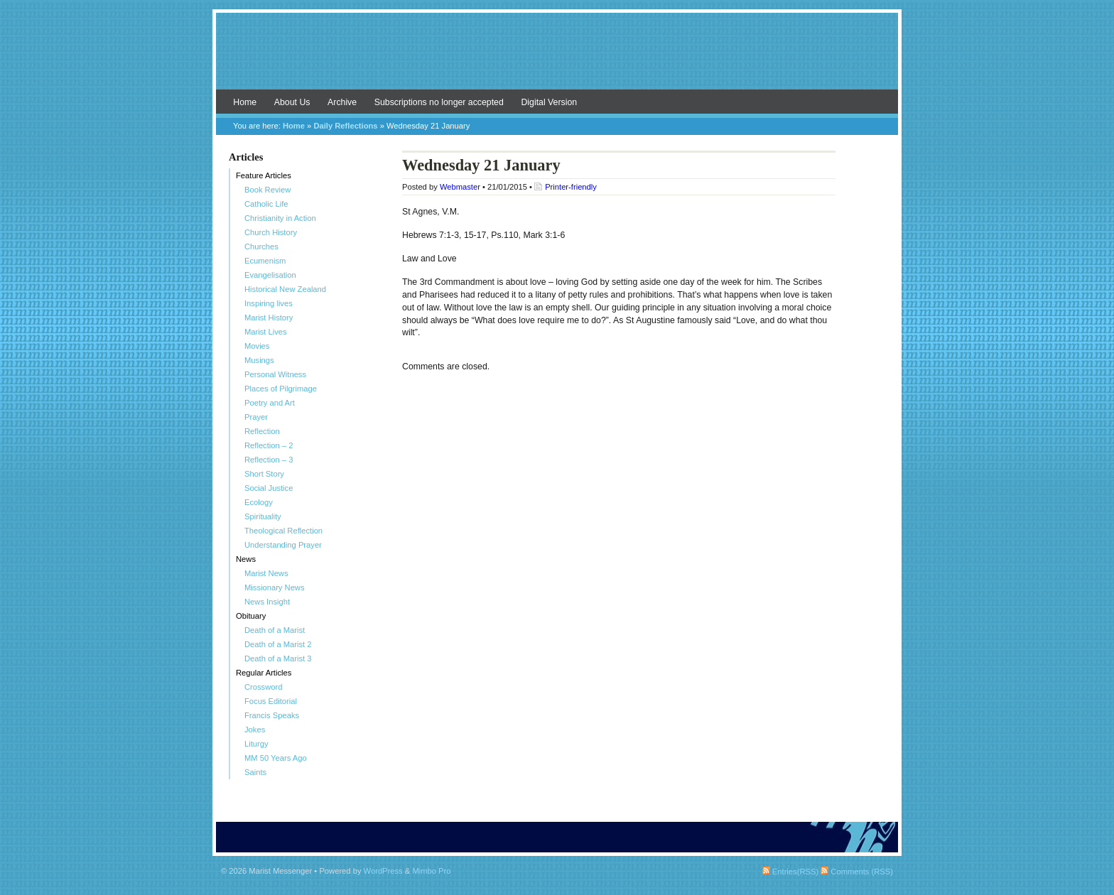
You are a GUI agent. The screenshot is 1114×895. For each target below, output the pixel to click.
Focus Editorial (270, 701)
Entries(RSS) (790, 871)
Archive (342, 102)
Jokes (254, 729)
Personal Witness (275, 374)
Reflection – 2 (268, 445)
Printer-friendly (571, 187)
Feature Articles (263, 175)
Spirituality (262, 516)
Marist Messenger (557, 58)
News (246, 559)
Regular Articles (263, 672)
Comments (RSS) (857, 871)
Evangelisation (270, 275)
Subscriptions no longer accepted (439, 102)
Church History (270, 232)
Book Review (267, 189)
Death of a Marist (274, 630)
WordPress (383, 871)
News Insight (267, 601)
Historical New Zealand (285, 289)
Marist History (268, 317)
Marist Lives (265, 331)
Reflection (262, 431)
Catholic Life (266, 204)
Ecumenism (265, 260)
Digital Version (549, 102)
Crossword (263, 687)
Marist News (266, 573)
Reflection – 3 (268, 459)
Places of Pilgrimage (280, 388)
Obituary (251, 616)
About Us (292, 102)
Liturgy (256, 743)
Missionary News (274, 587)
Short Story (264, 474)
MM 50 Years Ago (275, 758)
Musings (259, 360)
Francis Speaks (271, 715)
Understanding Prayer (283, 545)
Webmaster (460, 187)
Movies (256, 346)
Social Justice (268, 488)
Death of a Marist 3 (278, 658)
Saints (255, 772)
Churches (261, 246)
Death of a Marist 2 (278, 644)
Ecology (258, 502)
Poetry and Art (269, 402)
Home (244, 102)
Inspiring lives (268, 303)
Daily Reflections (345, 125)
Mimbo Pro (431, 871)
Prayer (256, 417)
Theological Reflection (283, 530)
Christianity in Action (280, 218)
